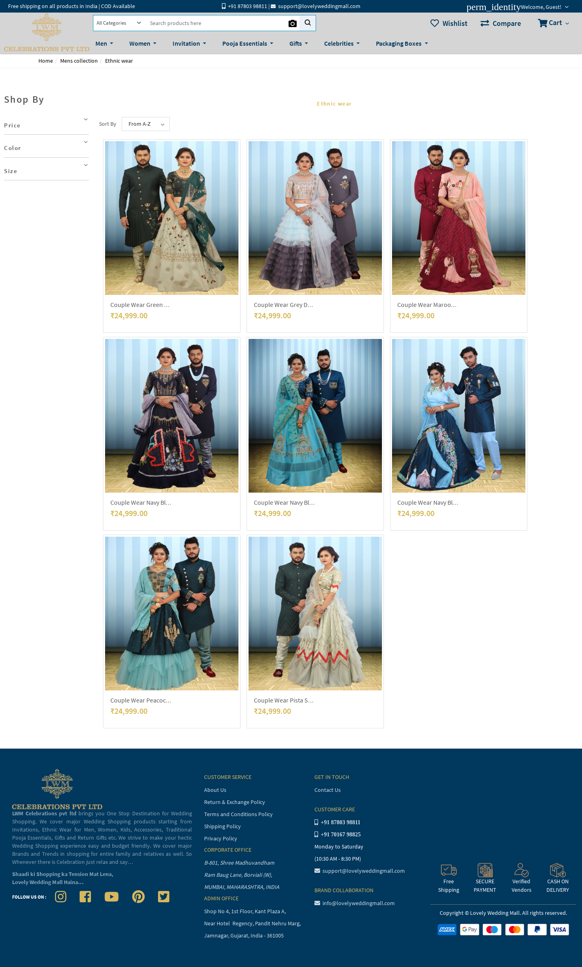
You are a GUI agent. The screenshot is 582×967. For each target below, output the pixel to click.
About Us (215, 789)
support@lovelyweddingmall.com (359, 870)
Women (140, 43)
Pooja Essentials (245, 43)
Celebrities (339, 43)
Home (45, 60)
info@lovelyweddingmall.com (354, 903)
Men (101, 43)
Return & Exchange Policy (234, 802)
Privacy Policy (220, 838)
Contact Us (327, 789)
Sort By (107, 123)
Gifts (296, 43)
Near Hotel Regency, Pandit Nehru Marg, (253, 923)
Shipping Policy (222, 826)
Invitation (187, 43)
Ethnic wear (119, 60)
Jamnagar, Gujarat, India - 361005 (244, 935)
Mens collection (79, 60)
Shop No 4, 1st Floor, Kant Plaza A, (245, 911)
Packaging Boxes (399, 43)
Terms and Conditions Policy (238, 814)
